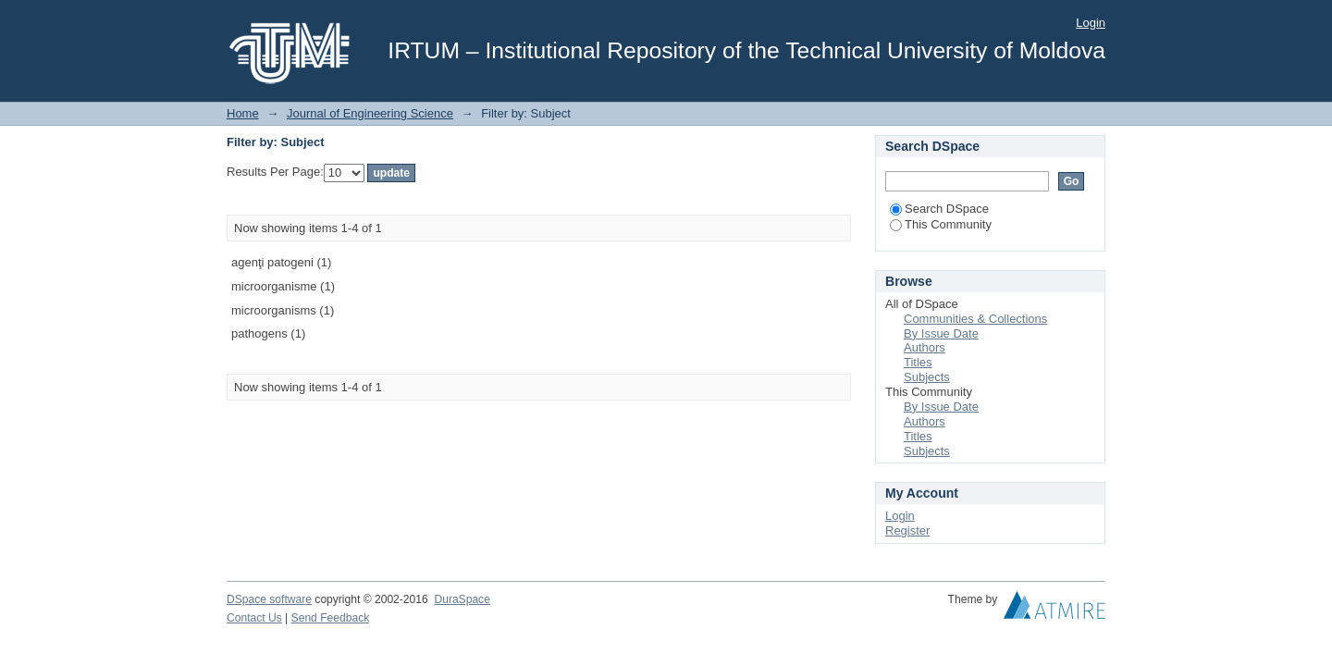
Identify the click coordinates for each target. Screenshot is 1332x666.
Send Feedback (330, 617)
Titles (918, 362)
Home (243, 113)
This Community (941, 224)
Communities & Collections (975, 319)
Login (1090, 23)
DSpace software (269, 599)
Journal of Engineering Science (370, 113)
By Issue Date (941, 333)
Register (907, 530)
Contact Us (254, 617)
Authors (924, 347)
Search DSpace (939, 209)
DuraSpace (461, 599)
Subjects (927, 377)
